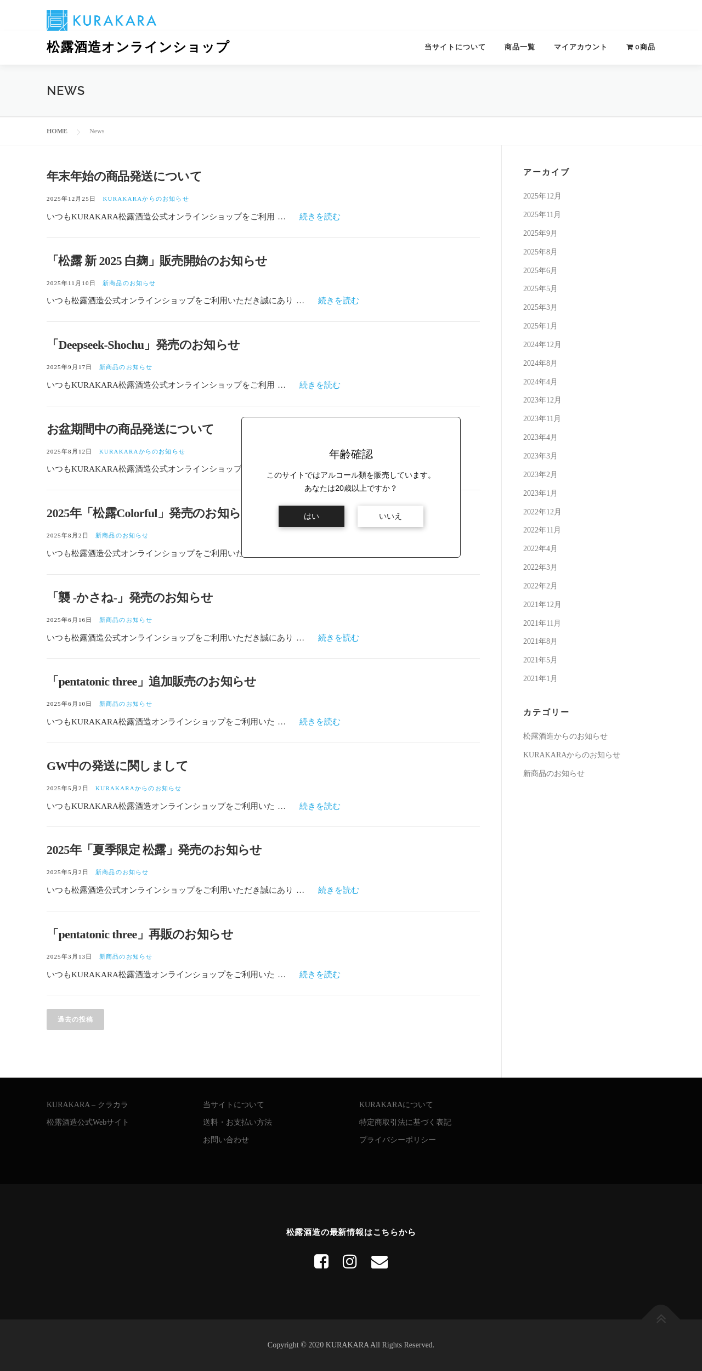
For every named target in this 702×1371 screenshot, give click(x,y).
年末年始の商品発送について (124, 176)
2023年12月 (542, 400)
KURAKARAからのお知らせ (146, 198)
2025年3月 (540, 307)
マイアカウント (581, 47)
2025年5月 (540, 289)
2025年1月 (540, 326)
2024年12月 (542, 345)
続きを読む (320, 216)
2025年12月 (542, 196)
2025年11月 (542, 215)
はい (311, 516)
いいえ (390, 516)
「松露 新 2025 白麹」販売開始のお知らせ (157, 261)
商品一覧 (520, 47)
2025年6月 (540, 270)
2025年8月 (540, 252)
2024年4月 (540, 382)
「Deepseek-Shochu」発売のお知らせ (143, 345)
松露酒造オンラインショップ (138, 47)
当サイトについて (455, 47)
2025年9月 (540, 233)
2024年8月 (540, 363)
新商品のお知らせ (129, 283)
